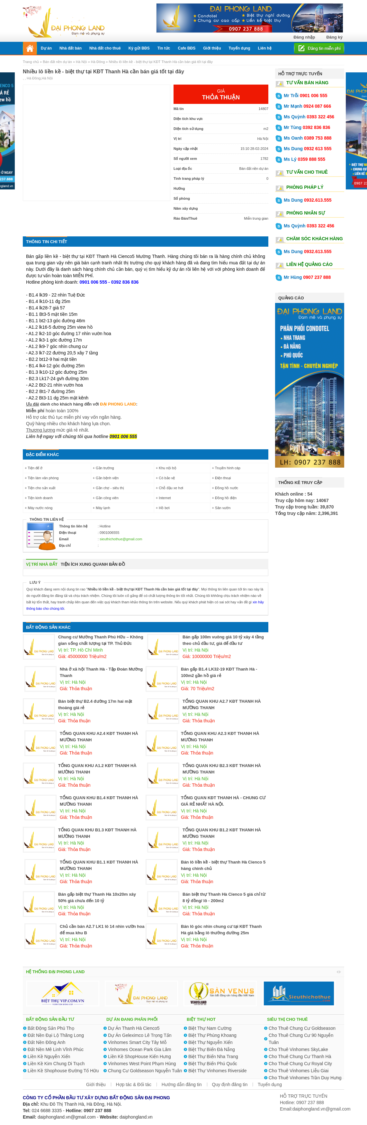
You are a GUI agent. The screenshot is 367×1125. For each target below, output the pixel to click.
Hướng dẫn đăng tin (182, 1084)
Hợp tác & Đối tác (133, 1084)
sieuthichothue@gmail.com (121, 539)
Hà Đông (98, 62)
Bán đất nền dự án (57, 62)
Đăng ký (334, 37)
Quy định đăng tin (230, 1084)
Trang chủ (31, 62)
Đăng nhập (304, 37)
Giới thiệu (96, 1084)
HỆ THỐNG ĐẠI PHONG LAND (55, 971)
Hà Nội (81, 62)
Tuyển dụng (270, 1084)
